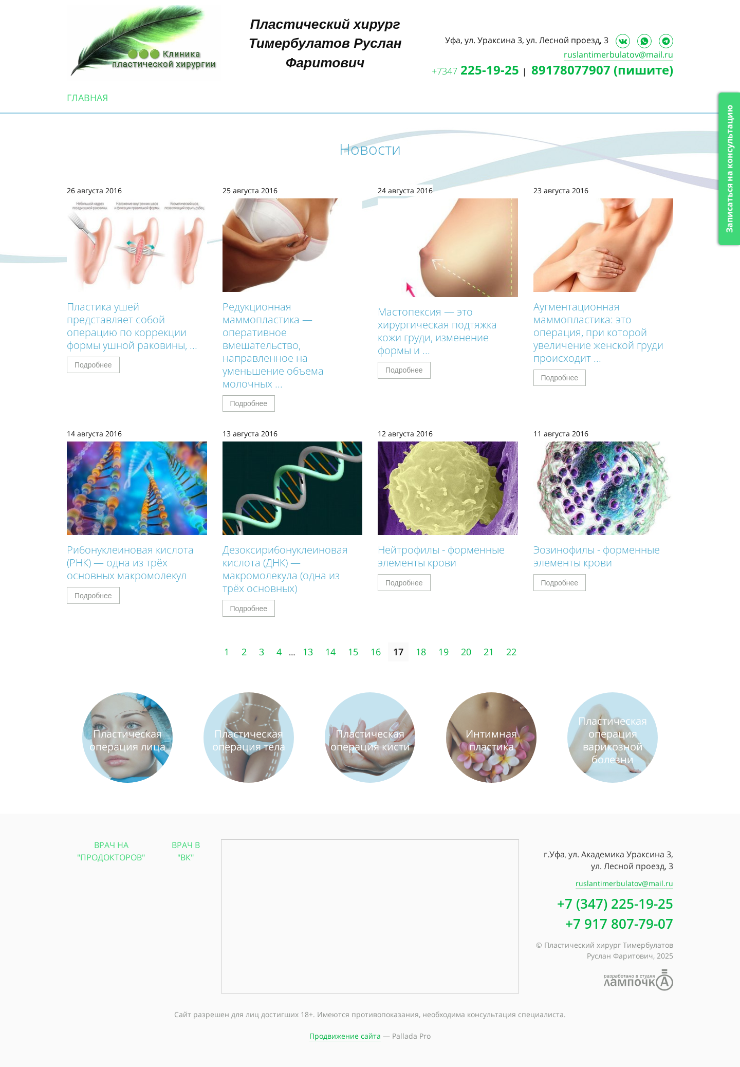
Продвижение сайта (345, 1036)
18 (421, 652)
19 (443, 652)
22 (511, 652)
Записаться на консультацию (729, 169)
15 (353, 652)
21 (489, 652)
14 (330, 652)
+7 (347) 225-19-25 (615, 903)
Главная (87, 97)
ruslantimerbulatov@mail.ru (618, 54)
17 (398, 652)
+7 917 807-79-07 (619, 923)
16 (376, 652)
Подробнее (93, 365)
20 (466, 652)
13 (308, 652)
